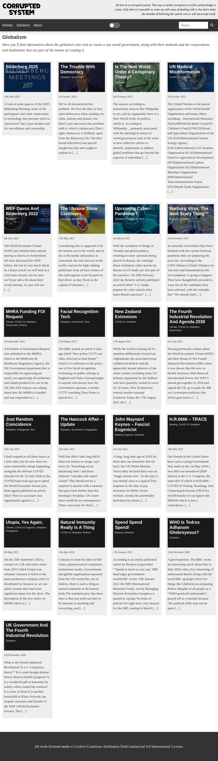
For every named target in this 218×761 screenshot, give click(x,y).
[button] (212, 25)
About (38, 25)
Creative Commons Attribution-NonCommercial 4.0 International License (128, 746)
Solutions (23, 25)
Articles (7, 25)
